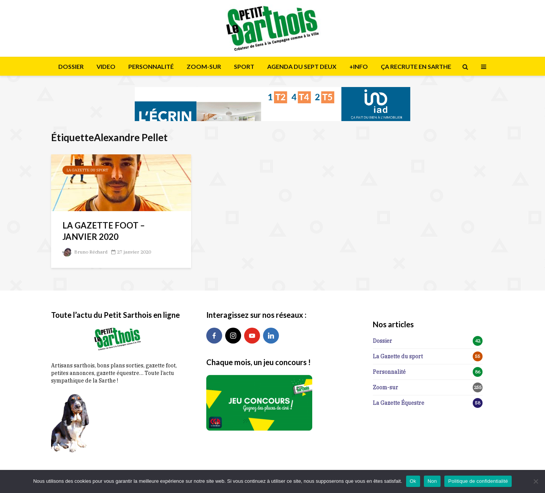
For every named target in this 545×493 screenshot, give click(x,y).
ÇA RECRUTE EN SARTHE (416, 66)
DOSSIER (71, 66)
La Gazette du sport (87, 170)
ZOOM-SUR (204, 66)
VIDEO (106, 66)
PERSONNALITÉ (151, 66)
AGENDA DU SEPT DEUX (301, 66)
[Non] (535, 481)
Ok (413, 481)
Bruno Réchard (84, 252)
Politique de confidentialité (478, 481)
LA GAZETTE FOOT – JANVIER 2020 (103, 231)
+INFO (358, 66)
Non (432, 481)
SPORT (244, 66)
